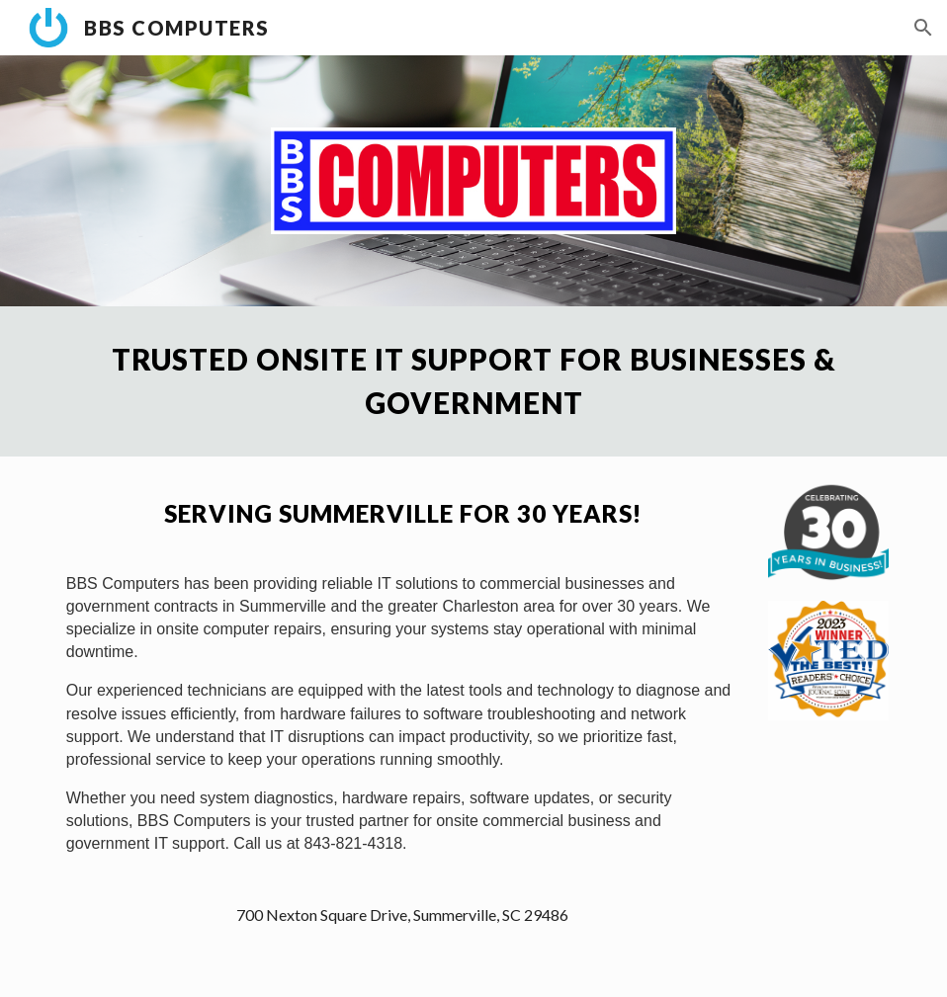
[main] (473, 381)
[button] (923, 27)
